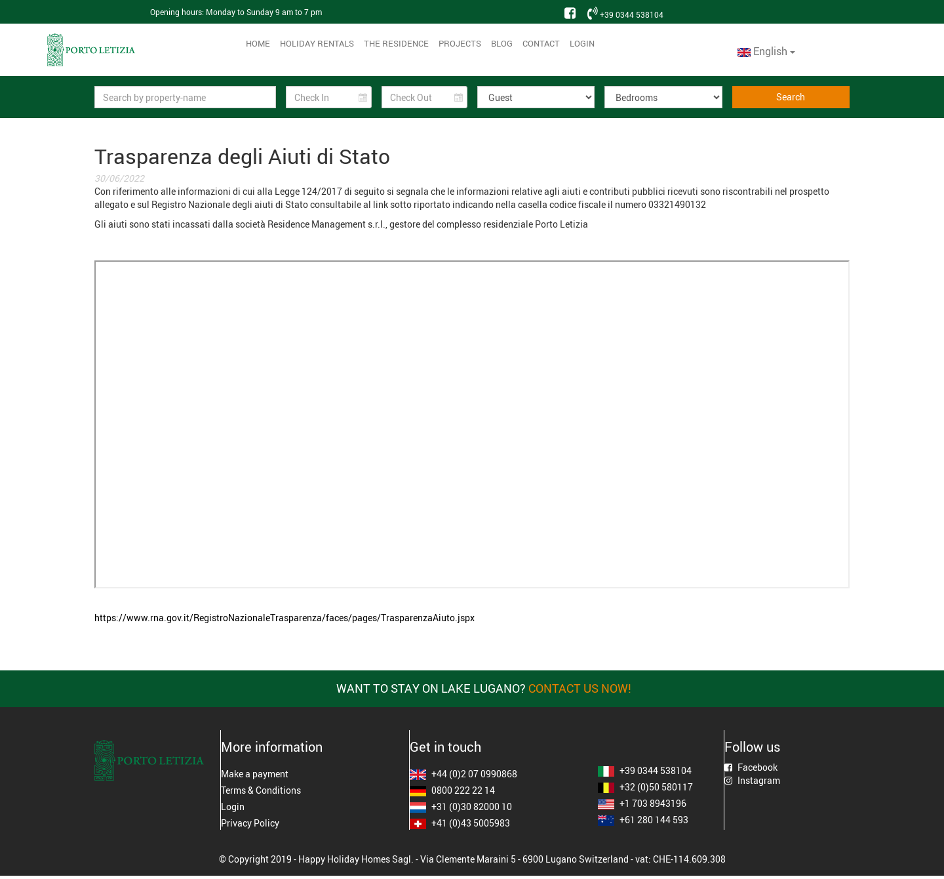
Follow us (752, 747)
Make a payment (254, 773)
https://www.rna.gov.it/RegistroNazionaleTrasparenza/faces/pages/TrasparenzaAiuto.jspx (284, 617)
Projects (460, 43)
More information (272, 747)
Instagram (752, 780)
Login (582, 43)
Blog (502, 43)
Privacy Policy (250, 823)
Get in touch (445, 747)
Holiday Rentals (317, 43)
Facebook (750, 767)
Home (258, 43)
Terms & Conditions (261, 790)
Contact (541, 43)
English (766, 51)
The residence (396, 43)
